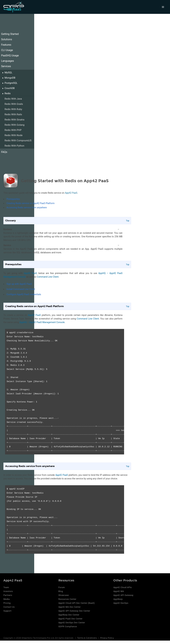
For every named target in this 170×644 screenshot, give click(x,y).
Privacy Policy (107, 638)
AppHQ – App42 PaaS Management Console (42, 322)
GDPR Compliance (67, 626)
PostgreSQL (11, 82)
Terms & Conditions (87, 638)
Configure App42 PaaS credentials (24, 294)
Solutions (6, 39)
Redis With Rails (13, 114)
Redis (8, 93)
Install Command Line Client (21, 289)
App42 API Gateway (123, 595)
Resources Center (67, 599)
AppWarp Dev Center (68, 615)
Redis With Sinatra (14, 119)
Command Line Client (48, 276)
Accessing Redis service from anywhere (27, 207)
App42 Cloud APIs (122, 587)
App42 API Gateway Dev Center (74, 611)
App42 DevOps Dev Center (71, 622)
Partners (7, 595)
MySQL (8, 72)
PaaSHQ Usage (10, 55)
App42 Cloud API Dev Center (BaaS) (76, 603)
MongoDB (10, 77)
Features (6, 44)
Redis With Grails (14, 104)
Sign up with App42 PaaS (19, 284)
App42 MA (118, 591)
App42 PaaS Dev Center (70, 618)
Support (7, 611)
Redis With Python (14, 145)
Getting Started (10, 34)
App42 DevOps (120, 603)
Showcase (63, 595)
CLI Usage (7, 50)
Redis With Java (13, 98)
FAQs (4, 152)
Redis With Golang (14, 124)
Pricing (7, 603)
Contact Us (9, 607)
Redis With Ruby (13, 109)
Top (127, 221)
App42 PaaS (71, 193)
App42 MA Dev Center (69, 607)
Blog (60, 591)
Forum (61, 587)
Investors (8, 591)
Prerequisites (13, 199)
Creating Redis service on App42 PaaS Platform (31, 203)
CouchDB (10, 88)
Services (6, 66)
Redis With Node (13, 135)
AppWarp (118, 599)
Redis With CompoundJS (18, 140)
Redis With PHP (13, 130)
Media (6, 599)
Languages (7, 60)
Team (6, 587)
